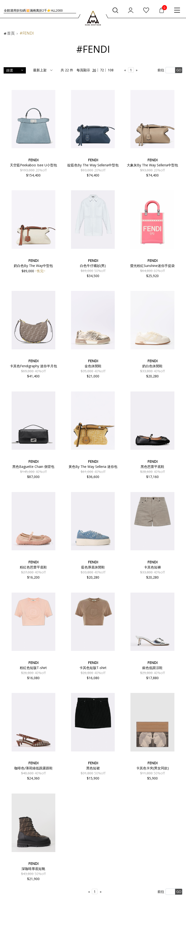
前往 (160, 70)
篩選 (14, 70)
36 (94, 70)
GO (178, 70)
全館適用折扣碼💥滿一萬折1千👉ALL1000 (33, 10)
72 (102, 70)
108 (111, 70)
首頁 (11, 33)
